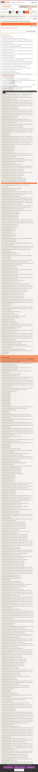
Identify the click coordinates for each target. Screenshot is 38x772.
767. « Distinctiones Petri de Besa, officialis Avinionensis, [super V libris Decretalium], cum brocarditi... (17, 598)
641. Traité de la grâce (5, 411)
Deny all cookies (19, 767)
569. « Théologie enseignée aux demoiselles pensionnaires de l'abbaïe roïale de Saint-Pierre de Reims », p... (17, 306)
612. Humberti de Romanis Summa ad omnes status (10, 366)
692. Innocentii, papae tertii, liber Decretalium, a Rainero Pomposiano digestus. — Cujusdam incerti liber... (17, 489)
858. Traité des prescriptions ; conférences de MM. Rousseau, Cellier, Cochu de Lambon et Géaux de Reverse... (18, 729)
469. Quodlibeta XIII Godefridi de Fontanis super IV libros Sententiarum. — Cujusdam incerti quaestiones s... (17, 159)
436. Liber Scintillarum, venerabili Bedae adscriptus (10, 108)
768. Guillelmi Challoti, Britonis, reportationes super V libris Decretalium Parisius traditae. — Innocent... (17, 599)
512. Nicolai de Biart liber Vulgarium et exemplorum (10, 225)
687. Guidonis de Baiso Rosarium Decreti (8, 481)
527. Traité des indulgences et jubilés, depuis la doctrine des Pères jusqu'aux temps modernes (16, 249)
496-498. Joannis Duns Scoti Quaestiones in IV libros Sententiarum (12, 204)
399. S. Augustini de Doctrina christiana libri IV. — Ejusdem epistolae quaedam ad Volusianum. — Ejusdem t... (17, 50)
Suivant (35, 18)
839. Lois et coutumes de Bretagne (7, 701)
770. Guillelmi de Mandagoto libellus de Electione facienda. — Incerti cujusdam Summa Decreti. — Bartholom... (17, 603)
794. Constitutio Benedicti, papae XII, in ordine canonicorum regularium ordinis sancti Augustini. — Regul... (17, 640)
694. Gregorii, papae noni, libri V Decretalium (9, 492)
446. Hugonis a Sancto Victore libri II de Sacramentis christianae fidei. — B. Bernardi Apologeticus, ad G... (17, 124)
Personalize (30, 767)
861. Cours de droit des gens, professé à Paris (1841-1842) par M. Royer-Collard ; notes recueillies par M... (18, 733)
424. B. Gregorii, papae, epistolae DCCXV (8, 89)
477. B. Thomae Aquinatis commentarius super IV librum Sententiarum (13, 170)
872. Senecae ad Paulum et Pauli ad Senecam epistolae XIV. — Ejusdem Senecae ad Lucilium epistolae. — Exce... (17, 751)
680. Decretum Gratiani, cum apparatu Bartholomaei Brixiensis (11, 470)
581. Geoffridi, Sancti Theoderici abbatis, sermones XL (10, 322)
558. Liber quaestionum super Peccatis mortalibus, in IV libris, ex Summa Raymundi (15, 289)
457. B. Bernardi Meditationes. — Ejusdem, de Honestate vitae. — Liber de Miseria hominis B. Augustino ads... (17, 141)
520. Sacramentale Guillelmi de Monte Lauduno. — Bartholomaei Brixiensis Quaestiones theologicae (17, 238)
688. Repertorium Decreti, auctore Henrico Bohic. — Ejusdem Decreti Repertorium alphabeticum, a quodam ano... (17, 483)
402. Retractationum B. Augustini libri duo (8, 55)
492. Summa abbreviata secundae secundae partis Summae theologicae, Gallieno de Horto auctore (17, 197)
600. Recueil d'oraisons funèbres (7, 347)
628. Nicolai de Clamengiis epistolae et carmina (9, 391)
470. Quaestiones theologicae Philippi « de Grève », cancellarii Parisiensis (13, 161)
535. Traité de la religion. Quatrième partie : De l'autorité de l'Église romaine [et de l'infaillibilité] (16, 255)
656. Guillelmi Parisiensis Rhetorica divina (8, 434)
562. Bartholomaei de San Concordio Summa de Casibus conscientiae (12, 296)
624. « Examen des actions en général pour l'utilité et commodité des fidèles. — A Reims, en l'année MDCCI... (18, 384)
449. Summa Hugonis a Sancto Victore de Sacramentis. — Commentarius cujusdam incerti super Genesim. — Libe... (17, 128)
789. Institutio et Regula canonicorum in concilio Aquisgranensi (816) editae (13, 632)
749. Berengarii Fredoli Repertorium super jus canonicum (10, 576)
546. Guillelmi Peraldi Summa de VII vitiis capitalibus (10, 272)
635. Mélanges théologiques (6, 402)
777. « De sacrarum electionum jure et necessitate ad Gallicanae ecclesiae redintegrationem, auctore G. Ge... (18, 613)
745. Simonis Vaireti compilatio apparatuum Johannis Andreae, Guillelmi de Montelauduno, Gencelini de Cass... (17, 570)
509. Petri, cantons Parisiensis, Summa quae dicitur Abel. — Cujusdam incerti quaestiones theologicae (17, 221)
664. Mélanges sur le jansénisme (7, 445)
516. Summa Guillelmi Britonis (6, 232)
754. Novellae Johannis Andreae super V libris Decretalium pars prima (12, 582)
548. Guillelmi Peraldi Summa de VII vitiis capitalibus (10, 275)
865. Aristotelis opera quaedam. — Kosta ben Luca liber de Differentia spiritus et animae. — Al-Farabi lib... (17, 740)
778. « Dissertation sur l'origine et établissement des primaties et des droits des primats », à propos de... (17, 615)
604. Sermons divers (5, 353)
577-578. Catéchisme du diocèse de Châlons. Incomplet (10, 317)
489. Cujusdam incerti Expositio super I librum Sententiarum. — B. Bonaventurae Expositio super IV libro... (17, 193)
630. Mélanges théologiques (6, 394)
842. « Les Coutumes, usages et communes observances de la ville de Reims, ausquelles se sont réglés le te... (17, 705)
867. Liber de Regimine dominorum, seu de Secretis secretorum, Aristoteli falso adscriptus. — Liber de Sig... (17, 743)
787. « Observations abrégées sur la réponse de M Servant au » (17, 629)
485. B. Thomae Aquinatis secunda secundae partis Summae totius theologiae (14, 183)
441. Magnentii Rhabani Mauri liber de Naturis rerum (10, 116)
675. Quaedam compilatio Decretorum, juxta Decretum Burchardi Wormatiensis (14, 462)
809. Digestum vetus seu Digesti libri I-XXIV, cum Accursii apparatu (12, 657)
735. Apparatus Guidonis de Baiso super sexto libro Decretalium (11, 554)
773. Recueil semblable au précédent (7, 607)
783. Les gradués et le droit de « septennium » (9, 623)
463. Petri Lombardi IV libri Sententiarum (8, 150)
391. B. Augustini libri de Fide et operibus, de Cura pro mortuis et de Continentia (14, 38)
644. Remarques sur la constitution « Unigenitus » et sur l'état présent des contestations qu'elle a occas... (17, 416)
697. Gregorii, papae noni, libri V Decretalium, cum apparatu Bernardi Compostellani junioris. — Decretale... (17, 497)
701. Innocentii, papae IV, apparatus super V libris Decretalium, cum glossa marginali (15, 503)
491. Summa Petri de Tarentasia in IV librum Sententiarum (11, 196)
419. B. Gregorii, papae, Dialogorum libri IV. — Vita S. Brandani (11, 81)
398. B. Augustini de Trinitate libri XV (7, 49)
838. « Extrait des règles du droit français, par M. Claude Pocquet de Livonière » (14, 699)
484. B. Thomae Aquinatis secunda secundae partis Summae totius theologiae (14, 181)
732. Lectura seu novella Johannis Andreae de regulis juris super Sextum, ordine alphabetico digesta (17, 550)
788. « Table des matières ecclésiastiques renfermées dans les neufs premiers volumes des (18, 631)
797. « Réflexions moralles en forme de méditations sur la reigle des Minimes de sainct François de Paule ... (18, 645)
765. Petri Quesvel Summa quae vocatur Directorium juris (10, 595)
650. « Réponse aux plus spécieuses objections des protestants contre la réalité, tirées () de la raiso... (17, 425)
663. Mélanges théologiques (6, 444)
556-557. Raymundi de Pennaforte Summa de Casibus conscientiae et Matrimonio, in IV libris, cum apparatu (17, 288)
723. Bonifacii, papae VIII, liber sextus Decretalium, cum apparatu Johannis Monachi (15, 536)
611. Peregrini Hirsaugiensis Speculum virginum (9, 364)
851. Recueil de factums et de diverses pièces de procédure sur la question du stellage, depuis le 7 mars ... (17, 719)
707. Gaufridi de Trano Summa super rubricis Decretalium (10, 512)
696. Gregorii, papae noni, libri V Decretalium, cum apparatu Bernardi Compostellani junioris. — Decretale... (17, 495)
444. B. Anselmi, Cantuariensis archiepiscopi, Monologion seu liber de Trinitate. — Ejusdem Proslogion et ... (17, 120)
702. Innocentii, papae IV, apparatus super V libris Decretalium (11, 504)
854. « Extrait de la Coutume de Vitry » (7, 724)
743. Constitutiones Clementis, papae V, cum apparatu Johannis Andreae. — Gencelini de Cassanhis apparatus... (17, 567)
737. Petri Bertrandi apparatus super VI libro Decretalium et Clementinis (13, 557)
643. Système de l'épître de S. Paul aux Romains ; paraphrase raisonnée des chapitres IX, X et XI (16, 414)
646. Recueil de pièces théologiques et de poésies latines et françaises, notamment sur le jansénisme (17, 419)
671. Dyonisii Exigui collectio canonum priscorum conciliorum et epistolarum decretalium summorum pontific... (17, 456)
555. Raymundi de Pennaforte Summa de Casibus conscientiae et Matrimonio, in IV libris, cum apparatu (17, 286)
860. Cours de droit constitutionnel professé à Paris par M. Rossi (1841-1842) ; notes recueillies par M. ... (17, 732)
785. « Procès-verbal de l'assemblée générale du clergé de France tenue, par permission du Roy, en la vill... (18, 626)
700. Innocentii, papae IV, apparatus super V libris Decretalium (11, 501)
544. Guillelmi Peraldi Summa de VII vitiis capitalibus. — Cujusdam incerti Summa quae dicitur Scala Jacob (17, 269)
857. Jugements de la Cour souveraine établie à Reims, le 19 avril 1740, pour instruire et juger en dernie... (18, 727)
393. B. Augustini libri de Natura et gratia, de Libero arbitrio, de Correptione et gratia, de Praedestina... (17, 41)
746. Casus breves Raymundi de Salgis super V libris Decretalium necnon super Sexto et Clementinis (17, 571)
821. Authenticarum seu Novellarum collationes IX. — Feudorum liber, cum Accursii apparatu (16, 676)
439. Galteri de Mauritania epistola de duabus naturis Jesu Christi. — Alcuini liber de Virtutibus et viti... (17, 113)
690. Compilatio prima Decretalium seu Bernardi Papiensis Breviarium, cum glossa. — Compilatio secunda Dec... (17, 486)
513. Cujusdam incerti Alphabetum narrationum (9, 227)
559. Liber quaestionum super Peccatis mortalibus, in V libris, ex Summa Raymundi (14, 291)
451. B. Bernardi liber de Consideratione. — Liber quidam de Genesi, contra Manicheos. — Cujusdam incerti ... (17, 131)
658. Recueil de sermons (5, 437)
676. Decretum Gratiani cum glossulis (7, 464)
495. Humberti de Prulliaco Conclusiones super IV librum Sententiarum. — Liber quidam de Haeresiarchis (17, 202)
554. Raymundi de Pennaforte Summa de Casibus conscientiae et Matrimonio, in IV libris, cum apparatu (17, 285)
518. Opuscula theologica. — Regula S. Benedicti (9, 235)
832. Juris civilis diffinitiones (6, 690)
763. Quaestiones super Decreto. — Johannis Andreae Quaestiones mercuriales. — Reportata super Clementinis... (17, 592)
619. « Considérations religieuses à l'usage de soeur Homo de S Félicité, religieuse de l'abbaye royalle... (17, 377)
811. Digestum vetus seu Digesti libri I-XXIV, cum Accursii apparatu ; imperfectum (14, 660)
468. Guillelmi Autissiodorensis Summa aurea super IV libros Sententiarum (13, 158)
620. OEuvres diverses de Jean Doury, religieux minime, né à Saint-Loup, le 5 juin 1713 (15, 378)
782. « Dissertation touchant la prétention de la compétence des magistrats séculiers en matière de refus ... (18, 621)
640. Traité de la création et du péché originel (9, 409)
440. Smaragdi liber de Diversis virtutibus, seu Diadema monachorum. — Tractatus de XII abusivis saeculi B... (17, 114)
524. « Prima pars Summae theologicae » (8, 244)
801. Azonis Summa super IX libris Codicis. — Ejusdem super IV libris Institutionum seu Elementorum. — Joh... (17, 651)
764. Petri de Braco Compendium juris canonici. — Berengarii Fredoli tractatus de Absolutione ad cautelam (17, 593)
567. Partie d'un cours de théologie (7, 303)
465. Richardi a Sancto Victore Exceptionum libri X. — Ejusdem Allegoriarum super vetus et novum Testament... (17, 153)
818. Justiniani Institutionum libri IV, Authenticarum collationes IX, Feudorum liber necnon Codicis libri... (17, 671)
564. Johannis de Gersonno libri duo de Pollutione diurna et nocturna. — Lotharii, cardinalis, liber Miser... (17, 299)
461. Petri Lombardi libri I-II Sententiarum (8, 147)
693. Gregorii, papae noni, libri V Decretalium (9, 490)
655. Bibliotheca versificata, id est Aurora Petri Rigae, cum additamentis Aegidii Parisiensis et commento (17, 433)
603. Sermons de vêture (5, 352)
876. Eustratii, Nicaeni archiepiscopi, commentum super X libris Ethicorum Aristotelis (15, 757)
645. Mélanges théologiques (6, 417)
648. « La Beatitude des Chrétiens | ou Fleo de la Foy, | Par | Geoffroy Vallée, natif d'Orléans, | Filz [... (17, 422)
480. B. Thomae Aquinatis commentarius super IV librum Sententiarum (13, 175)
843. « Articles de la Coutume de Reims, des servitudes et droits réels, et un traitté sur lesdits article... (17, 707)
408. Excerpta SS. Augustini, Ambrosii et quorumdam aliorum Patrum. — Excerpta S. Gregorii (16, 64)
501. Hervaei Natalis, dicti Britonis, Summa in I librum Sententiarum (13, 208)
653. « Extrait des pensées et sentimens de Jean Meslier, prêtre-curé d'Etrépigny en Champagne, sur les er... (18, 430)
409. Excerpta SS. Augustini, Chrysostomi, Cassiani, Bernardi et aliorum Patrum (14, 66)
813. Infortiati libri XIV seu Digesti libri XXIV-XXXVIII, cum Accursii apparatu (13, 663)
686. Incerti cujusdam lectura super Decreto (8, 479)
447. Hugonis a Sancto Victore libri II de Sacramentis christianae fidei (12, 125)
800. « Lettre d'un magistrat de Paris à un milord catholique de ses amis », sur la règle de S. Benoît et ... (17, 649)
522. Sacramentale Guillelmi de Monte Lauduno (9, 241)
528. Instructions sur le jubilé (6, 250)
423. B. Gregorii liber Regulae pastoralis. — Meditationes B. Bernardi (12, 88)
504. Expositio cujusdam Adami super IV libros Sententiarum (11, 213)
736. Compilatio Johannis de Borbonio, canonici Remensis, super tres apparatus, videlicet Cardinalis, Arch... (17, 556)
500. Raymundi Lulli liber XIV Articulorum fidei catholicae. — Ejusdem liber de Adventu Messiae (16, 207)
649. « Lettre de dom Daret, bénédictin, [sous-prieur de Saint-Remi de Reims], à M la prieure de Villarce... (18, 423)
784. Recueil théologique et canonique (8, 624)
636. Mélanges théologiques (6, 403)
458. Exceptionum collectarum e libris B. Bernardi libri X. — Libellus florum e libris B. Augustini (16, 142)
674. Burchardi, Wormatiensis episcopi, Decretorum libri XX (11, 461)
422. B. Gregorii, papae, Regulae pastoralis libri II (9, 86)
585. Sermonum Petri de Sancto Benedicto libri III (9, 328)
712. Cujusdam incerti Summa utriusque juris (9, 520)
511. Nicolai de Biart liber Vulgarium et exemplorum (10, 224)
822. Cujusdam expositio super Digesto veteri (9, 677)
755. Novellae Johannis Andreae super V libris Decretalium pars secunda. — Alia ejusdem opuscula (17, 584)
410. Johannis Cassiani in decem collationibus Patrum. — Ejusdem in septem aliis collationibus (16, 67)
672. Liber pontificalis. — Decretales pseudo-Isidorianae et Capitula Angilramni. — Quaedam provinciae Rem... (17, 458)
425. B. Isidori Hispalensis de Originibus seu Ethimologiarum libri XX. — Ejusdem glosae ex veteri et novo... (17, 91)
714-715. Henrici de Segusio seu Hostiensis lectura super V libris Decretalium (13, 523)
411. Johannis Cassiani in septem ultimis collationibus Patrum (11, 69)
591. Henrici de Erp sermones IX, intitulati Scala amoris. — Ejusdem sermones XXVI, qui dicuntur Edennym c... (17, 338)
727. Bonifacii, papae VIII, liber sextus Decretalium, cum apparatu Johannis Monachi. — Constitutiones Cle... (17, 542)
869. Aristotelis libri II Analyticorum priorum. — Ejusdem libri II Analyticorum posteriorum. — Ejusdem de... (17, 746)
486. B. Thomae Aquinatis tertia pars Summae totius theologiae (11, 188)
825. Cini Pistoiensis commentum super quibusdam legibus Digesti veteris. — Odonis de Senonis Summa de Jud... (17, 682)
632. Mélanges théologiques (6, 397)
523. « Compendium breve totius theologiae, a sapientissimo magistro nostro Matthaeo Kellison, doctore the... (17, 243)
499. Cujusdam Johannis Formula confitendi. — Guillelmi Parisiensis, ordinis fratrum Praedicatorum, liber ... (17, 205)
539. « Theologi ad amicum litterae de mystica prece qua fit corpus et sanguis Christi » (15, 261)
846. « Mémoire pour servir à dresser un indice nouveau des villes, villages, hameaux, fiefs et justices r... (17, 712)
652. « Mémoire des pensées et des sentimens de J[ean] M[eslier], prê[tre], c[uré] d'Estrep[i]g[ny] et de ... (17, 428)
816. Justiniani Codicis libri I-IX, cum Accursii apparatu (10, 668)
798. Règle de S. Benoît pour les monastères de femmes (10, 646)
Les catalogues (6, 6)
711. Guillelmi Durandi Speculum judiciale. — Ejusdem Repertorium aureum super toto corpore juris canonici (17, 518)
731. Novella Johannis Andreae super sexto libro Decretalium (11, 548)
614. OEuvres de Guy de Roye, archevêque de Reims (10, 369)
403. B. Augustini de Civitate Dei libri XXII (8, 57)
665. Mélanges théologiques (6, 447)
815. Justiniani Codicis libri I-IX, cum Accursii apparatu (10, 666)
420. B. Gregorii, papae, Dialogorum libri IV (8, 83)
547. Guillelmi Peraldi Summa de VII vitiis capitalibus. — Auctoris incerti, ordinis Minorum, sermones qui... (17, 274)
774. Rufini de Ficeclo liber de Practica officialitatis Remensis (11, 609)
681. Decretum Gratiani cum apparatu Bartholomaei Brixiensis (11, 472)
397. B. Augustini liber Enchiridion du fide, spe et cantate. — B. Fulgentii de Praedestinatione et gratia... (17, 47)
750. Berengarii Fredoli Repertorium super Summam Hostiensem (12, 578)
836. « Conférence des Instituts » (7, 696)
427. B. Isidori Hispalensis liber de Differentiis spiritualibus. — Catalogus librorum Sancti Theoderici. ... (17, 94)
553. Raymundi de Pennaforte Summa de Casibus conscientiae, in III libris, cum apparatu (15, 283)
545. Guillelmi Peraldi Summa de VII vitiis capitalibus (10, 271)
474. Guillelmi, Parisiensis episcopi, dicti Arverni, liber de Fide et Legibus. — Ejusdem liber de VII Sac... (17, 166)
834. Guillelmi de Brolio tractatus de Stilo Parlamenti (10, 693)
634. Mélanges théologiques (6, 400)
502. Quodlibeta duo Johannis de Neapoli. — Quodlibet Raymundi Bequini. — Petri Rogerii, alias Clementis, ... (17, 210)
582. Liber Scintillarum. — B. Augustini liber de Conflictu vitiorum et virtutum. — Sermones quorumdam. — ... (17, 324)
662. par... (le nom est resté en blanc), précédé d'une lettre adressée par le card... (18, 442)
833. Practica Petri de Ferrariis (6, 691)
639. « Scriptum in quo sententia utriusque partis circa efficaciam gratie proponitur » (15, 408)
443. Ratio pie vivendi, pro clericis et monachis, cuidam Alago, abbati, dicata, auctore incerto (16, 119)
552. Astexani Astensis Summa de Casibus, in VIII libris (10, 282)
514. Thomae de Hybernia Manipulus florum (8, 229)
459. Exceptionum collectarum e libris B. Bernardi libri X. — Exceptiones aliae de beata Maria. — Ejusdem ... (17, 144)
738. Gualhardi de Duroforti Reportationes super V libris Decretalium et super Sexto (14, 559)
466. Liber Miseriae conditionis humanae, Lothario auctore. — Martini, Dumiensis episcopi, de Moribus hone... (17, 155)
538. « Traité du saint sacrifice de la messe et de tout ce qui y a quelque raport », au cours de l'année (17, 260)
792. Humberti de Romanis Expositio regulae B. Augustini (10, 637)
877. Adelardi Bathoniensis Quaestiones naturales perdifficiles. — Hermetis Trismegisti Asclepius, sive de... (17, 758)
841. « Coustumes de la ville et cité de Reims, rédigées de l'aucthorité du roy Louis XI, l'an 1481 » (16, 704)
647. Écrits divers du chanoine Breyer (7, 420)
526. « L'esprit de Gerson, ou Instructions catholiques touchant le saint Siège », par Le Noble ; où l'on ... (17, 247)
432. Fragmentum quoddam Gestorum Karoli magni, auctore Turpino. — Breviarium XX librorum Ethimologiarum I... (17, 102)
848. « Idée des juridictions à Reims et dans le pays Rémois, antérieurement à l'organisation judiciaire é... (18, 715)
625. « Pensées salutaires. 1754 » (7, 386)
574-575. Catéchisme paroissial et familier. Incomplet (10, 314)
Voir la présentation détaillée (30, 31)
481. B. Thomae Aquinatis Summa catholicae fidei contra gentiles (12, 177)
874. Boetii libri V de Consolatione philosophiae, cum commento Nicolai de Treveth (14, 754)
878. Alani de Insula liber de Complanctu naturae (9, 760)
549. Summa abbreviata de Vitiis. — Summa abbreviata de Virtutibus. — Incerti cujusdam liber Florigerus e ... (17, 277)
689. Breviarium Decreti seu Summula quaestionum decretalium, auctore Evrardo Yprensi (15, 484)
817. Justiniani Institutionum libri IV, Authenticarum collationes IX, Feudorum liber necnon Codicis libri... (17, 670)
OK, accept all (8, 767)
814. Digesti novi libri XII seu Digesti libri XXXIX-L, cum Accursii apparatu (13, 665)
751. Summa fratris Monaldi (6, 579)
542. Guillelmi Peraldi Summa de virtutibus (8, 266)
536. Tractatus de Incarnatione (6, 257)
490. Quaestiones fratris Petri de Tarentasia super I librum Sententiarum (13, 194)
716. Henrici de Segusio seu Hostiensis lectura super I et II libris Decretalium (14, 525)
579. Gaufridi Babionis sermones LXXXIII (8, 319)
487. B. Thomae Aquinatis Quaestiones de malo (9, 190)
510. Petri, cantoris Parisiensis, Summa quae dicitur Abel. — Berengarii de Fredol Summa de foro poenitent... (17, 222)
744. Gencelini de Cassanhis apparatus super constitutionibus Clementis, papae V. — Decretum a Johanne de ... (17, 568)
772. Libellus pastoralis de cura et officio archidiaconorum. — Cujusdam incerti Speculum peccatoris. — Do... (17, 606)
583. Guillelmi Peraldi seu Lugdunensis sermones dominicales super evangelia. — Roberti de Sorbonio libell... (17, 325)
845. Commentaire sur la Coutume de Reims (8, 710)
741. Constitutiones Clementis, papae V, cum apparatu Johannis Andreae (13, 564)
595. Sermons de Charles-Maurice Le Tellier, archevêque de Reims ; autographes (14, 344)
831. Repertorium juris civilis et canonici (8, 688)
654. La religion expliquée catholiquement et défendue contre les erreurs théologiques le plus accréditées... (17, 431)
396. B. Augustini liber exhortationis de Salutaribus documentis (11, 46)
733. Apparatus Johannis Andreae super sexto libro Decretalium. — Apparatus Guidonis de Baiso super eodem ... (17, 551)
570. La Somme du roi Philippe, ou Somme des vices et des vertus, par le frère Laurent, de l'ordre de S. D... (17, 308)
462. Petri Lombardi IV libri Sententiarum (8, 148)
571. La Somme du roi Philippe (6, 310)
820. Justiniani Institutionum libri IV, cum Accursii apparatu (11, 674)
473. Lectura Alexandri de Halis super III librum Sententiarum (11, 164)
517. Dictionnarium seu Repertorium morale (8, 233)
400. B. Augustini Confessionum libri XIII (8, 52)
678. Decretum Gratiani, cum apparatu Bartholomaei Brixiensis (11, 467)
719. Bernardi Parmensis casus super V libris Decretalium (10, 529)
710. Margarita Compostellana (6, 517)
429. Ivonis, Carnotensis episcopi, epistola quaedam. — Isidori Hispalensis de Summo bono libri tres (17, 97)
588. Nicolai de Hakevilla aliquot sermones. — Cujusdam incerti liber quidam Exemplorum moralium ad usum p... (17, 333)
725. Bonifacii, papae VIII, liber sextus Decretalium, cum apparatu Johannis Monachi (15, 539)
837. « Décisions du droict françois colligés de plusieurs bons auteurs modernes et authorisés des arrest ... (18, 698)
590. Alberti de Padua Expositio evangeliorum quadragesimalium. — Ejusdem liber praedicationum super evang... (17, 336)
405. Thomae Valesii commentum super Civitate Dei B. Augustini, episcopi (13, 60)
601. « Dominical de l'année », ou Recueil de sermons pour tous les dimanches (14, 349)
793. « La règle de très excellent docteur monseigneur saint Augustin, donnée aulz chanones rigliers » (17, 638)
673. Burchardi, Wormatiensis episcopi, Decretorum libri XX (11, 459)
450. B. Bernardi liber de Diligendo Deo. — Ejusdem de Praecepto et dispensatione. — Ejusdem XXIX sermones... (17, 130)
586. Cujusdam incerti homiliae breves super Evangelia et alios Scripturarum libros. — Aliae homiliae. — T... (17, 330)
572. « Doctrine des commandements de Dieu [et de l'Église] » (11, 311)
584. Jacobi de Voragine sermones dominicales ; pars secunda (11, 327)
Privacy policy (19, 770)
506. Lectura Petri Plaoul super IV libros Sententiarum (10, 216)
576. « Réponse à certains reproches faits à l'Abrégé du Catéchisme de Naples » (14, 316)
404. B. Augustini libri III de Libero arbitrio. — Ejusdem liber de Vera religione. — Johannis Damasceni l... (17, 58)
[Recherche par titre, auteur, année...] (18, 9)
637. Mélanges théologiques (6, 405)
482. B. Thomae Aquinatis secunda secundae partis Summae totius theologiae (14, 178)
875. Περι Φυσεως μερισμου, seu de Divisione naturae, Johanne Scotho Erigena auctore (15, 755)
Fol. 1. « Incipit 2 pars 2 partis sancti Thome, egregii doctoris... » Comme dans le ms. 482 (16, 185)
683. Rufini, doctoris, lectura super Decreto (8, 475)
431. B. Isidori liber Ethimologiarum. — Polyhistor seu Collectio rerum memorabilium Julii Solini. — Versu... (17, 100)
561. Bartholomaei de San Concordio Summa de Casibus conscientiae (12, 294)
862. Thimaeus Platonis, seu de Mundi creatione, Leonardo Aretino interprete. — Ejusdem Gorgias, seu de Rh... (17, 735)
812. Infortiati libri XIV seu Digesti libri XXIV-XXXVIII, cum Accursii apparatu (13, 662)
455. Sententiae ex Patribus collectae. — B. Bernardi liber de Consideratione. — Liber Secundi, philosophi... (17, 138)
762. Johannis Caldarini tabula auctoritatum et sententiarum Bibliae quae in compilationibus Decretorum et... (17, 590)
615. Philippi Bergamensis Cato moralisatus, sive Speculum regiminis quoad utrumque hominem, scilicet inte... (17, 370)
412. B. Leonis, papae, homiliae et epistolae (8, 71)
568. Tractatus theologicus (6, 305)
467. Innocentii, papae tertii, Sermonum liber (9, 156)
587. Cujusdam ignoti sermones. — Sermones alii (9, 331)
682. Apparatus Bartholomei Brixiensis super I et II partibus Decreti (12, 473)
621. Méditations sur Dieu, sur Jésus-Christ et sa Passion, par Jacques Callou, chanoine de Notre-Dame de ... (18, 380)
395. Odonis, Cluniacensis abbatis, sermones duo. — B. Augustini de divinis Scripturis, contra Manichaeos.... (17, 44)
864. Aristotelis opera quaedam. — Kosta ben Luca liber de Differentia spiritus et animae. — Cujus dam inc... (17, 738)
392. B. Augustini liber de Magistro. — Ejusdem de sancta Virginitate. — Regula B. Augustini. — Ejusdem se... (17, 39)
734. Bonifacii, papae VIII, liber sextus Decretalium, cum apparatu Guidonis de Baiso (15, 553)
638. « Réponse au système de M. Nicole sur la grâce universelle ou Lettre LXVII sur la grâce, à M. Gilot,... (17, 406)
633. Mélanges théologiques (6, 398)
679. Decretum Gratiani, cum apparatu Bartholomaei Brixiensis (11, 469)
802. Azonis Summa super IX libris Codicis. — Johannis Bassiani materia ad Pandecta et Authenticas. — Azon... (17, 652)
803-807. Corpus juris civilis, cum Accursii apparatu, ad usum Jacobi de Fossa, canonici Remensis (17, 654)
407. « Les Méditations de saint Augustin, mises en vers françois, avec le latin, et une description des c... (17, 63)
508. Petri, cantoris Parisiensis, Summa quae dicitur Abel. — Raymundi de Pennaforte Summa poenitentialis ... (17, 219)
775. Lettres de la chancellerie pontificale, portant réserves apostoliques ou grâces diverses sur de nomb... (17, 610)
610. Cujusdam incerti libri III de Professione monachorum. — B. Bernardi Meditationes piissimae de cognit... (17, 363)
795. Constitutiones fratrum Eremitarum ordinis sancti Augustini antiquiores (13, 642)
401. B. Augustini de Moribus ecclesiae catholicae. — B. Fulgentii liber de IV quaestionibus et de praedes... (17, 53)
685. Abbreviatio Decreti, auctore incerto (8, 478)
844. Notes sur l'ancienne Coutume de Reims (9, 709)
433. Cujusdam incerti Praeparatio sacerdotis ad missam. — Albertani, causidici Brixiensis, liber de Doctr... (17, 103)
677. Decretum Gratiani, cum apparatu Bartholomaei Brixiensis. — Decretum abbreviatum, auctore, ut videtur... (17, 465)
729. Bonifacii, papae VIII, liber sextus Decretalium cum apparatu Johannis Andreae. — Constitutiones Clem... (17, 545)
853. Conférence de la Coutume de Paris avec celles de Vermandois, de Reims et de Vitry (15, 723)
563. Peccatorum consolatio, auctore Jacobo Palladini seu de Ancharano (13, 297)
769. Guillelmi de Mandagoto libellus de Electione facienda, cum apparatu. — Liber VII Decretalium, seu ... (17, 601)
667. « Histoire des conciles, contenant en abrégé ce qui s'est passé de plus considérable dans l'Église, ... (18, 450)
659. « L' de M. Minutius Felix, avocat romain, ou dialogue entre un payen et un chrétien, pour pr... (18, 439)
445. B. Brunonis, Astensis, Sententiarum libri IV (9, 122)
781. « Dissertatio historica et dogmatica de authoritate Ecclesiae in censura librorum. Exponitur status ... (18, 620)
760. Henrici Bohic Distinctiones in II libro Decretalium (10, 587)
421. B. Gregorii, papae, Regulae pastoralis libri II (9, 85)
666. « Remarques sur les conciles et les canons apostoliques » (11, 448)
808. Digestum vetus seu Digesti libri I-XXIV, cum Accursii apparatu (12, 656)
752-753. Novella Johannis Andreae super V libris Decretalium (11, 581)
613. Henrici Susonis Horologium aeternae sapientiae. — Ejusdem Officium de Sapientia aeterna (16, 367)
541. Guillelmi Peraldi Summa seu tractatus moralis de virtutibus (12, 264)
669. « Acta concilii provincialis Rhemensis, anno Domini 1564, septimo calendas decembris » (16, 453)
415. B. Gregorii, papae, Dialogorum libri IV (8, 75)
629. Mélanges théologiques (6, 392)
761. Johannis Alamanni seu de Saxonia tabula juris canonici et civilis (12, 589)
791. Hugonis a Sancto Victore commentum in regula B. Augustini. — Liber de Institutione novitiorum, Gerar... (17, 635)
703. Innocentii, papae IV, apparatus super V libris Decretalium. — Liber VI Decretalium (15, 506)
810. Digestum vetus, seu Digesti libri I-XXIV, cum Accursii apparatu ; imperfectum (14, 659)
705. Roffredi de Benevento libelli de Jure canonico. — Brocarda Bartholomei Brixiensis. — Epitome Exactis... (17, 509)
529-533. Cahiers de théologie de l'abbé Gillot (9, 252)
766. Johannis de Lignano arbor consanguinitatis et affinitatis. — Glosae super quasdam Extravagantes (17, 596)
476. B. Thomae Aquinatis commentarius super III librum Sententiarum (13, 169)
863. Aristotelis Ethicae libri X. (6, 737)
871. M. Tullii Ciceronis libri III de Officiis (8, 749)
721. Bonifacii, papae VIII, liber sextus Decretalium (9, 532)
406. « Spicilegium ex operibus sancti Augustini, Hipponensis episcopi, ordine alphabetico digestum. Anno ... (17, 61)
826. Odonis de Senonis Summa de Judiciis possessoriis (10, 684)
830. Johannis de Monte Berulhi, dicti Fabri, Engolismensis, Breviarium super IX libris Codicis (16, 687)
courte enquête (30, 358)
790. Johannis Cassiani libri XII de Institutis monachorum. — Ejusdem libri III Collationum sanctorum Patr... (17, 634)
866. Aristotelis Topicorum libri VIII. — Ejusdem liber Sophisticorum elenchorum (14, 741)
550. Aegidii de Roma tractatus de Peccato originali (10, 278)
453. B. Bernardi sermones (6, 134)
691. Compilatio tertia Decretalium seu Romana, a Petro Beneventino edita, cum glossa (15, 487)
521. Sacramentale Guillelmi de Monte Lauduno (9, 239)
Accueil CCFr (3, 16)
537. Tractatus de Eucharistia (6, 258)
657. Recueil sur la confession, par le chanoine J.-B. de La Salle (11, 436)
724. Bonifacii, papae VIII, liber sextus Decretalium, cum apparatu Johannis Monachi (15, 537)
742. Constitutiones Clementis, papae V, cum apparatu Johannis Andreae (13, 565)
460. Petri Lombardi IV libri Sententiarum (8, 145)
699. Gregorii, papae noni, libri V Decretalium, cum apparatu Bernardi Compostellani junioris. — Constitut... (17, 500)
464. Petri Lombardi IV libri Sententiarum (8, 152)
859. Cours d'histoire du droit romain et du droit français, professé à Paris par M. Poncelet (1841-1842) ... (18, 730)
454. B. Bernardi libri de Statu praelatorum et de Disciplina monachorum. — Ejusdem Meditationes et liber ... (17, 136)
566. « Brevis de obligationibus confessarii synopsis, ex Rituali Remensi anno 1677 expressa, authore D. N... (18, 302)
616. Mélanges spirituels (5, 372)
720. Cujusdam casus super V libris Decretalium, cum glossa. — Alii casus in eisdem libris (15, 531)
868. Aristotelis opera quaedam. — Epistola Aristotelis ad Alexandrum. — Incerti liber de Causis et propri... (17, 744)
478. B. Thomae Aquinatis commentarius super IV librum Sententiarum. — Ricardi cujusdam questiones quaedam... (17, 172)
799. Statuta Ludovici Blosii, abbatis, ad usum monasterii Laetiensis (12, 648)
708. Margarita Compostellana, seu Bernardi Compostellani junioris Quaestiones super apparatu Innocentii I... (17, 514)
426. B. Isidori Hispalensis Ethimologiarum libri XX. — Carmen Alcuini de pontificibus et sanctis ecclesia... (17, 92)
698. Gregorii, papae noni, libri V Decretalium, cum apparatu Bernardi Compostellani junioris (16, 498)
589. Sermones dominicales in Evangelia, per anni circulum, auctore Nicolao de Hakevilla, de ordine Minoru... (17, 335)
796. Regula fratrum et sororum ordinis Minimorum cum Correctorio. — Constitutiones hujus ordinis (17, 643)
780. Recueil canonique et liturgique (7, 618)
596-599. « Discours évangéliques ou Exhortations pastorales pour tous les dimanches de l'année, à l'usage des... (18, 345)
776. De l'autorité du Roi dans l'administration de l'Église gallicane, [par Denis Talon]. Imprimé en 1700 (17, 612)
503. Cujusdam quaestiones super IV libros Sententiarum (10, 211)
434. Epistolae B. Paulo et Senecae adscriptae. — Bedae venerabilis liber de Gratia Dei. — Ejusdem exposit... (17, 105)
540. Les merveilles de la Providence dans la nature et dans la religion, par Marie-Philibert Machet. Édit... (18, 263)
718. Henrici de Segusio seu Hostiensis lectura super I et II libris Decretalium (14, 528)
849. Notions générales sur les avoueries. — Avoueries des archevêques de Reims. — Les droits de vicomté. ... (18, 716)
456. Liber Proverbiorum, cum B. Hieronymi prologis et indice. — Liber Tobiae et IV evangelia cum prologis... (17, 139)
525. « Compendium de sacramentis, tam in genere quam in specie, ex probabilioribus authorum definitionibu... (18, 246)
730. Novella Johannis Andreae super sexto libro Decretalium (11, 546)
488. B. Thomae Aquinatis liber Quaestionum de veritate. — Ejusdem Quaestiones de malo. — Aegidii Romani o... (17, 191)
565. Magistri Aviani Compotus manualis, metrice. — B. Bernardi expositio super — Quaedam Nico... (17, 300)
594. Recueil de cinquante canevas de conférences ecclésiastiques (12, 342)
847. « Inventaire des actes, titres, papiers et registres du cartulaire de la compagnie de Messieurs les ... (17, 713)
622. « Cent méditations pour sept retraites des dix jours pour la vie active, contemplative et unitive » (17, 381)
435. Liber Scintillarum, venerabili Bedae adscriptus (10, 106)
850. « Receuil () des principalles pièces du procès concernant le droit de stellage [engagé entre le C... (17, 718)
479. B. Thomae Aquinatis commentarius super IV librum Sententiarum (13, 173)
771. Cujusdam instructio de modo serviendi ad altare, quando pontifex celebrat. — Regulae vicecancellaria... (17, 604)
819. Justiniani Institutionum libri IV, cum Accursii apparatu (11, 673)
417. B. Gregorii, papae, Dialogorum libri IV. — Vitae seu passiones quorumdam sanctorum (15, 78)
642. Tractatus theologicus (6, 412)
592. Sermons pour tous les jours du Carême (8, 339)
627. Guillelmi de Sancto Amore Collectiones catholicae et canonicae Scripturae (14, 389)
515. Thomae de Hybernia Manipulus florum (8, 230)
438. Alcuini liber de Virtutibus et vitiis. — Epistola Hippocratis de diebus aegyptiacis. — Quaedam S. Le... (17, 111)
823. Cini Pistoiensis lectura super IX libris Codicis (9, 679)
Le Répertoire (24, 6)
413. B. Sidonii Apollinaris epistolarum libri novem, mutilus (11, 72)
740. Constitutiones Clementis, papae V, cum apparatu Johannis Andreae (13, 562)
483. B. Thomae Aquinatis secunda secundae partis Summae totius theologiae (14, 180)
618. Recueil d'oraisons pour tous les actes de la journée (10, 375)
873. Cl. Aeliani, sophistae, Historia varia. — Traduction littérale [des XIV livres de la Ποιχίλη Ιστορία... (17, 752)
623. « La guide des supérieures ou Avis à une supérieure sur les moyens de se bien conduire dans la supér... (18, 383)
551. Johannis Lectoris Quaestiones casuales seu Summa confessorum (12, 280)
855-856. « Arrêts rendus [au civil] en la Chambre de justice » (11, 726)
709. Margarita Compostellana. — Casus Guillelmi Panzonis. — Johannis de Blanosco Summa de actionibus (17, 515)
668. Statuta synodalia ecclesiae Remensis (8, 451)
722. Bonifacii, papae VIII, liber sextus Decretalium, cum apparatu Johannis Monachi (15, 534)
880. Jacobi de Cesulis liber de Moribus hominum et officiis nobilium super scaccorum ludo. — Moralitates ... (17, 763)
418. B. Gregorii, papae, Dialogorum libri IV (8, 80)
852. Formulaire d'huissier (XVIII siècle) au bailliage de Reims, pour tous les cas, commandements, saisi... (18, 721)
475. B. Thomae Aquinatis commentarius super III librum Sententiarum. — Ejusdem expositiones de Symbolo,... (17, 167)
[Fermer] (19, 356)
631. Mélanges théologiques (6, 395)
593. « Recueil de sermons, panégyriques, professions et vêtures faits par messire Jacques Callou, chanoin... (17, 341)
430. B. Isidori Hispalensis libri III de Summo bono (9, 99)
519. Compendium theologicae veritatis (8, 236)
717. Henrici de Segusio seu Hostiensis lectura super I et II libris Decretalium (14, 526)
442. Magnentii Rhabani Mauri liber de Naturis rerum (10, 117)
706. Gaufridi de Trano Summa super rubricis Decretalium (10, 511)
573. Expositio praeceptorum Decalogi (8, 313)
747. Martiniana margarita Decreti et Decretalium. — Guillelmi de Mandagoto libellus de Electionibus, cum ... (17, 573)
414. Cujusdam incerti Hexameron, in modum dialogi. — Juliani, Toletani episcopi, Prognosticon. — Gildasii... (17, 74)
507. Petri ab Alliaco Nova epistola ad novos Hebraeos (10, 218)
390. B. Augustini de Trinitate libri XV (7, 36)
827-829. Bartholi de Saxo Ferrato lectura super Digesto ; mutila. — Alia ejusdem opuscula (15, 685)
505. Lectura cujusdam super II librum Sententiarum (10, 215)
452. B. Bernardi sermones (6, 133)
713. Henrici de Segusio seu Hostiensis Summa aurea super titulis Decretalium (14, 522)
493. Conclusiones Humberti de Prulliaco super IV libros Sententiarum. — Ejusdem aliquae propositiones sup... (17, 199)
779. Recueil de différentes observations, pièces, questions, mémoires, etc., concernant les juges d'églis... (17, 617)
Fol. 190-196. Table (6, 186)
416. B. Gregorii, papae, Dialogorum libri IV (8, 77)
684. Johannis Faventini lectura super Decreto (9, 476)
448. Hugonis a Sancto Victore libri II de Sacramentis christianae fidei (12, 127)
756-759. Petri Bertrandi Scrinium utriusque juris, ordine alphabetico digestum (14, 585)
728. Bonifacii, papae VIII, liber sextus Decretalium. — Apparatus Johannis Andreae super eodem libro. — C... (17, 543)
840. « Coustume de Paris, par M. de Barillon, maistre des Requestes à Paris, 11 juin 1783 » (15, 702)
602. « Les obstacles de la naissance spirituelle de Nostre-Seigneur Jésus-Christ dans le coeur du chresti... (17, 350)
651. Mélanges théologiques (6, 426)
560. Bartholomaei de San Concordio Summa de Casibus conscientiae (12, 292)
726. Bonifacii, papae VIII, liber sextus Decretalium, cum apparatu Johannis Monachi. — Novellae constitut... (17, 540)
